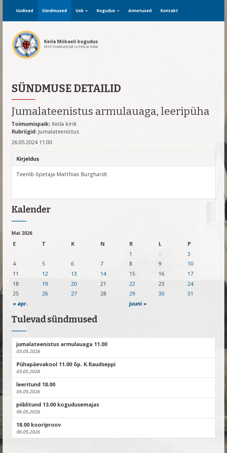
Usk (82, 10)
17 (190, 273)
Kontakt (169, 10)
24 (190, 283)
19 (45, 283)
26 (45, 293)
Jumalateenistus (58, 131)
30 (161, 293)
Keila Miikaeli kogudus (71, 41)
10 (190, 263)
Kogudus (108, 10)
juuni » (138, 303)
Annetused (140, 10)
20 (74, 283)
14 (103, 273)
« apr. (20, 303)
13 (74, 273)
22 (132, 283)
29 (132, 293)
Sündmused (54, 10)
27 (74, 293)
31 (190, 293)
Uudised (24, 10)
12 (45, 273)
